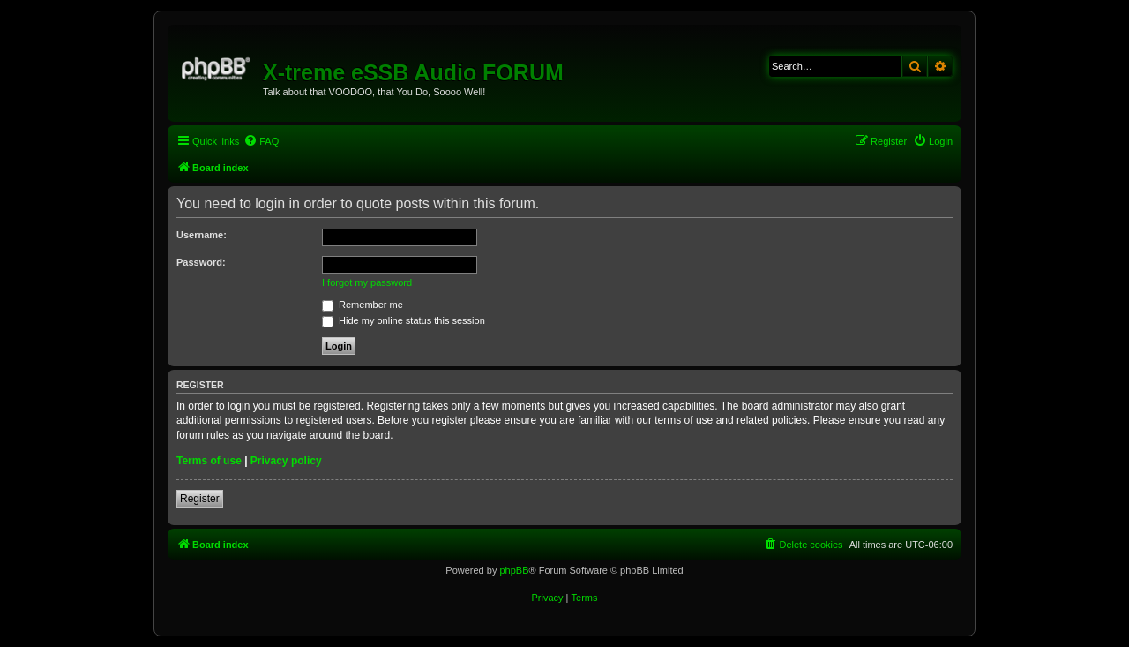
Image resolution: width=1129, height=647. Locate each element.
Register (200, 499)
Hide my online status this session (403, 320)
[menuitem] (261, 141)
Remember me (362, 304)
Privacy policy (286, 461)
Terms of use (209, 461)
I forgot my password (367, 282)
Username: (201, 234)
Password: (201, 262)
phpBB (513, 570)
